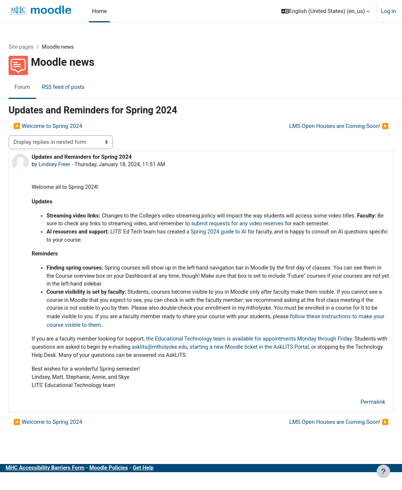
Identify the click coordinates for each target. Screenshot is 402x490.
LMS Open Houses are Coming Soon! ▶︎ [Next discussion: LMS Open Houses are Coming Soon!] (321, 126)
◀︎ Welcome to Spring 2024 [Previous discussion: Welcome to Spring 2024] (65, 126)
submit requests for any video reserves (305, 225)
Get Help (165, 481)
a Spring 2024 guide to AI (240, 241)
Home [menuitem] (99, 11)
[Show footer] (383, 471)
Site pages (39, 47)
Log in (388, 11)
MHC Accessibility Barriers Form (64, 481)
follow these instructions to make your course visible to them (235, 336)
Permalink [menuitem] (354, 415)
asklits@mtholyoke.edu (234, 359)
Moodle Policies (130, 481)
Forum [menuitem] (40, 87)
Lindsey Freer (73, 164)
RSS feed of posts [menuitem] (82, 87)
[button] (325, 11)
